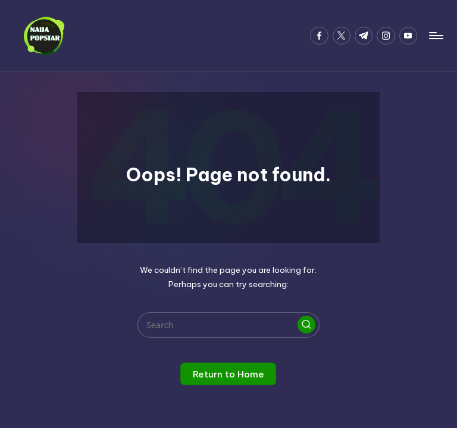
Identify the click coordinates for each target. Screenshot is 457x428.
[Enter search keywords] (228, 325)
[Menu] (435, 35)
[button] (306, 324)
